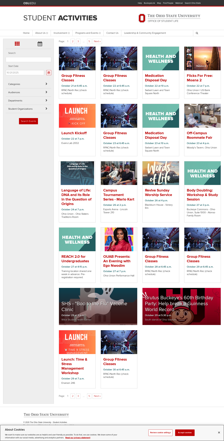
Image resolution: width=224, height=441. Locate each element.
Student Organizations (20, 108)
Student (60, 18)
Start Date (13, 66)
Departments (15, 100)
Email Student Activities (52, 429)
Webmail (179, 3)
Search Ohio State (193, 3)
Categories (14, 84)
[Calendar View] (49, 72)
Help (140, 3)
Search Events (28, 121)
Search (12, 53)
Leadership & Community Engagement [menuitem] (145, 33)
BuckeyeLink (149, 3)
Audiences (14, 92)
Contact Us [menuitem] (112, 33)
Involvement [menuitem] (62, 33)
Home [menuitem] (26, 33)
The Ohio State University (29, 3)
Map (159, 3)
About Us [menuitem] (41, 33)
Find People (168, 3)
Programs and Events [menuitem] (88, 33)
